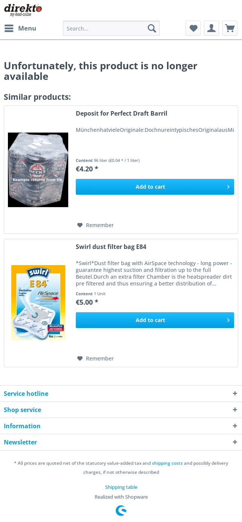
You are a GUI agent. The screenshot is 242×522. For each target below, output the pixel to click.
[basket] (229, 28)
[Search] (152, 28)
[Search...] (111, 28)
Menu (20, 27)
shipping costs (167, 463)
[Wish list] (193, 28)
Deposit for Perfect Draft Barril (121, 114)
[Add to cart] (155, 187)
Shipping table (121, 487)
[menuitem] (20, 28)
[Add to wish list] (95, 225)
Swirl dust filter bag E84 (111, 247)
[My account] (211, 28)
